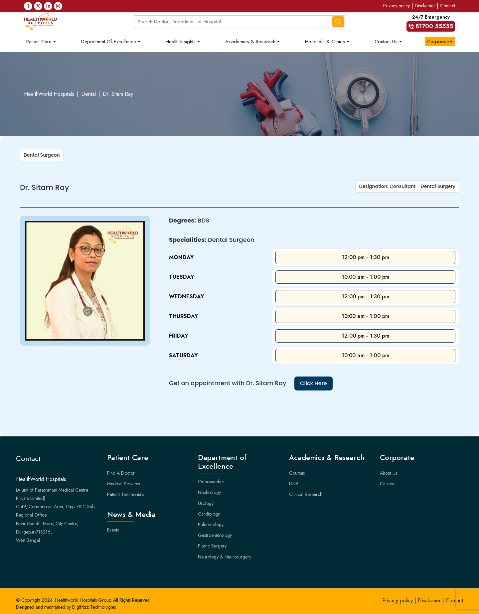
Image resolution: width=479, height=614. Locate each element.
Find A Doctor (121, 473)
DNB (293, 483)
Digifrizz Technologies (94, 607)
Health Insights (181, 41)
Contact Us (386, 41)
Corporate (438, 41)
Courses (297, 473)
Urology (206, 503)
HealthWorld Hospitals (49, 94)
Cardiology (209, 514)
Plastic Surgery (212, 545)
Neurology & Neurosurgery (224, 556)
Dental (88, 94)
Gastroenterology (215, 535)
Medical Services (123, 483)
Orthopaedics (211, 481)
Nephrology (209, 492)
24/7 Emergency (430, 23)
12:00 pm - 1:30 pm (365, 257)
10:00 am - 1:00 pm (366, 277)
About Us (388, 473)
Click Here (313, 383)
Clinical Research (305, 494)
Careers (387, 483)
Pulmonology (211, 524)
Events (113, 530)
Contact (447, 5)
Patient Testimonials (125, 494)
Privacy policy (396, 5)
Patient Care (39, 41)
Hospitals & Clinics (325, 41)
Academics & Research (250, 41)
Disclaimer (425, 5)
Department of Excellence (108, 41)
